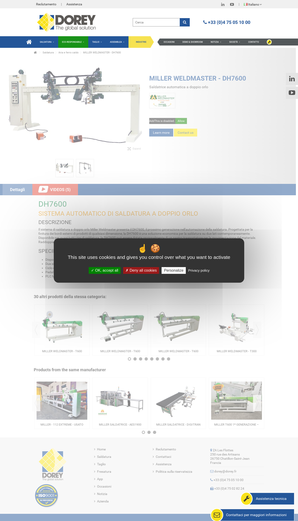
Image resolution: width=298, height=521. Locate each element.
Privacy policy (199, 270)
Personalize (173, 270)
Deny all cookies (141, 270)
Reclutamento (46, 4)
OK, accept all (104, 270)
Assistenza (74, 4)
